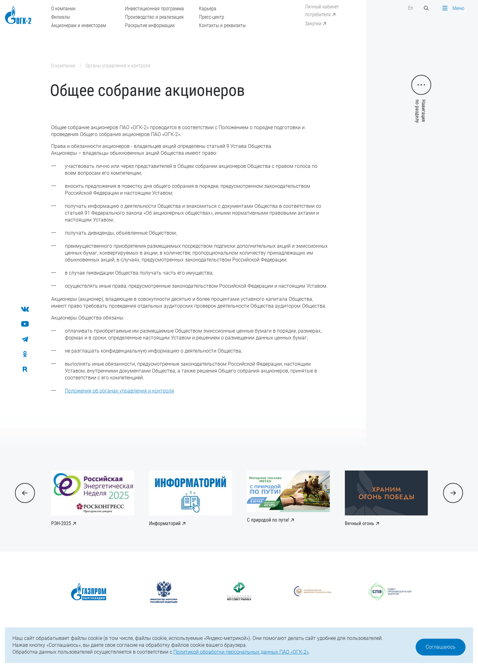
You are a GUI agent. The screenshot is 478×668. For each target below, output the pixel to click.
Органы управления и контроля (118, 66)
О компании (63, 9)
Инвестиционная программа (154, 9)
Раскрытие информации (150, 25)
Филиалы (60, 17)
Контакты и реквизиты (222, 25)
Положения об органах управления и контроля (119, 391)
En (410, 8)
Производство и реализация (154, 17)
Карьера (207, 9)
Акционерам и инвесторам (78, 25)
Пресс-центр (211, 17)
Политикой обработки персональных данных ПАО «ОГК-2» (241, 652)
